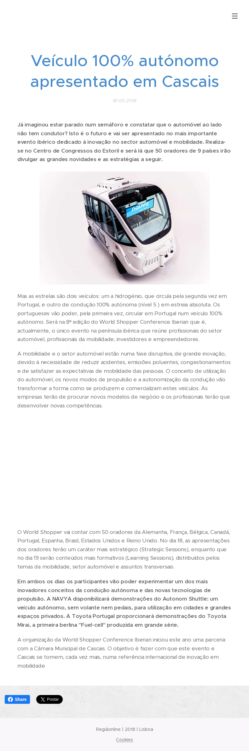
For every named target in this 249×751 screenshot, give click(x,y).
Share (17, 699)
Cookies (124, 740)
